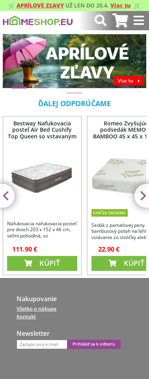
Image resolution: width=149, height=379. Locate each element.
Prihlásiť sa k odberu (94, 344)
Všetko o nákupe (36, 308)
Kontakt (26, 316)
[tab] (120, 20)
